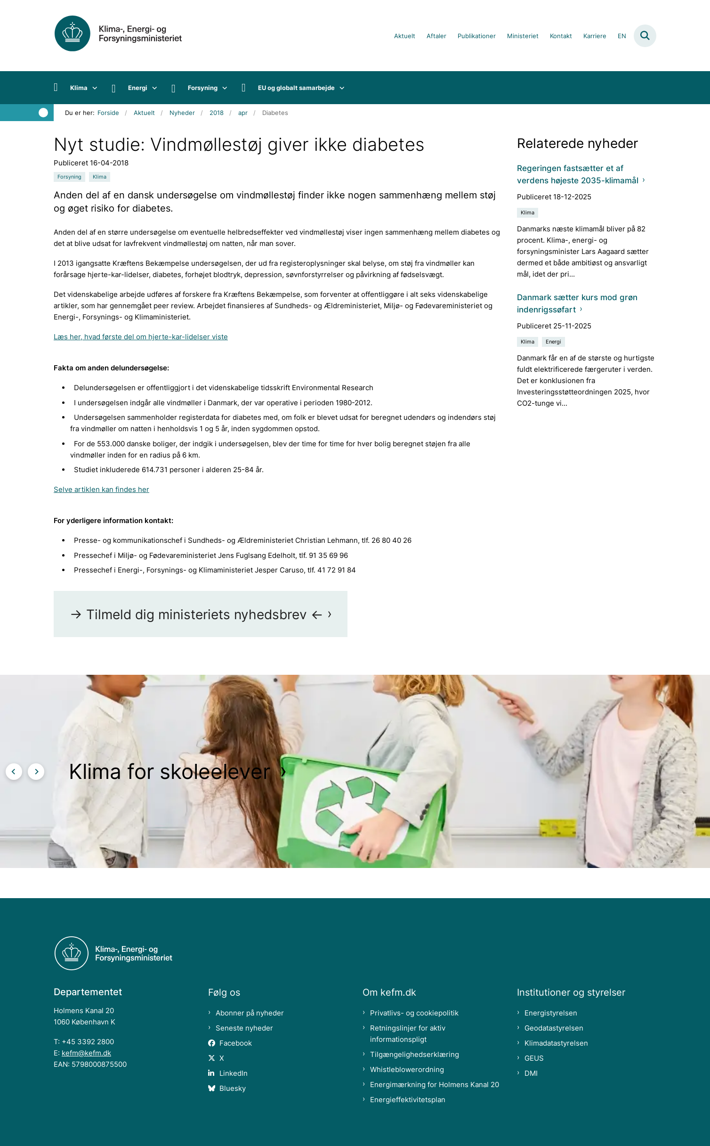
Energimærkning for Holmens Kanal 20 (434, 1084)
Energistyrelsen (550, 1012)
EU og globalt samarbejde (296, 87)
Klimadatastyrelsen (556, 1043)
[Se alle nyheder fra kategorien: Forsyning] (69, 177)
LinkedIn (233, 1073)
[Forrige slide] (14, 771)
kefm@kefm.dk (86, 1052)
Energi (137, 87)
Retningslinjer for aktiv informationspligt (407, 1033)
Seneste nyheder (244, 1027)
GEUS (534, 1058)
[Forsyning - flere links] (222, 87)
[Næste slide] (36, 771)
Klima (79, 87)
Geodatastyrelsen (553, 1027)
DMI (531, 1073)
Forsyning (203, 87)
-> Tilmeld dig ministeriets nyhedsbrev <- (196, 614)
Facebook (235, 1043)
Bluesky (232, 1088)
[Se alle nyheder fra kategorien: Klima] (99, 177)
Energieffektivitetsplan (407, 1099)
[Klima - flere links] (92, 87)
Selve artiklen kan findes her (101, 489)
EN (622, 36)
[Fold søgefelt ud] (645, 36)
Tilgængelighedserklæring (414, 1054)
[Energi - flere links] (152, 87)
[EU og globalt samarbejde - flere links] (340, 87)
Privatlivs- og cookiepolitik (414, 1012)
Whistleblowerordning (407, 1069)
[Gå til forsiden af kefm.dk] (129, 35)
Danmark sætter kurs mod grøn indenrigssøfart (577, 303)
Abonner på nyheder (250, 1012)
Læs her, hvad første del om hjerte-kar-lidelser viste (141, 336)
